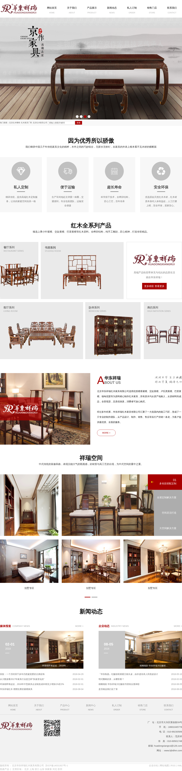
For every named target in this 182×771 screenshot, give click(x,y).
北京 (26, 769)
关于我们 (72, 11)
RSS (173, 765)
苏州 (60, 769)
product (65, 707)
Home (13, 707)
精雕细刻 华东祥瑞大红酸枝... (154, 665)
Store (143, 707)
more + (106, 433)
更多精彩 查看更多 (154, 286)
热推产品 (4, 769)
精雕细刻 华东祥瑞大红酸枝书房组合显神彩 (119, 684)
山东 (42, 769)
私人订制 (132, 11)
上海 (31, 769)
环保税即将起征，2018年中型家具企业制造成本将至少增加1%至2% (32, 684)
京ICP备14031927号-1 (56, 765)
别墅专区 (29, 588)
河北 (54, 769)
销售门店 (152, 11)
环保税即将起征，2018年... (55, 665)
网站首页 (52, 11)
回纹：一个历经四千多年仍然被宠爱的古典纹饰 (22, 674)
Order (117, 707)
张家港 (48, 769)
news (91, 707)
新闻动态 (112, 11)
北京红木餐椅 (14, 123)
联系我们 (172, 11)
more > (79, 626)
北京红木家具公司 (40, 123)
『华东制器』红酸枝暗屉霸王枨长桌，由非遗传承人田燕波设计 (128, 674)
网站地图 (164, 765)
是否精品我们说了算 (108, 689)
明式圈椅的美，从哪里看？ (111, 679)
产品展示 (92, 11)
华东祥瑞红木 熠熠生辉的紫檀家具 (16, 689)
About (39, 707)
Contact (169, 707)
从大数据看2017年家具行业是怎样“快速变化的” (22, 679)
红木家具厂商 (26, 123)
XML (179, 765)
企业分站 (153, 765)
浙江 (37, 769)
